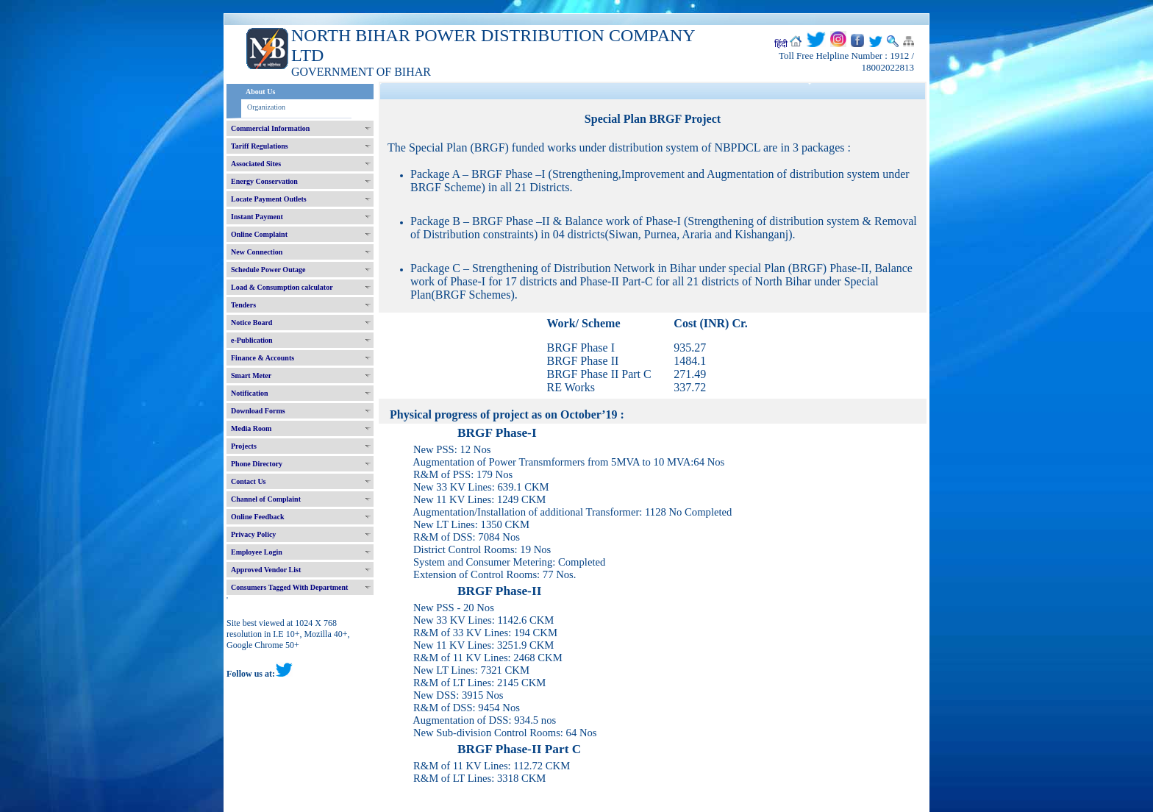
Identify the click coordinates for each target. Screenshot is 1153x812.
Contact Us (248, 481)
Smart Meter (251, 375)
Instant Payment (257, 217)
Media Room (251, 428)
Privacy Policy (253, 534)
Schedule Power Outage (268, 270)
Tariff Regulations (259, 146)
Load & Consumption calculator (282, 287)
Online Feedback (258, 517)
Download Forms (258, 411)
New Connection (256, 252)
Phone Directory (256, 464)
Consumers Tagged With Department (289, 587)
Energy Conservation (264, 181)
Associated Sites (256, 164)
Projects (244, 446)
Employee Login (256, 552)
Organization (266, 107)
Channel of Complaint (266, 499)
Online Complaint (259, 234)
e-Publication (252, 340)
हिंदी (781, 44)
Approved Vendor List (266, 570)
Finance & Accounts (262, 358)
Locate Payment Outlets (269, 199)
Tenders (243, 305)
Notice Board (251, 322)
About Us (260, 92)
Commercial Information (270, 128)
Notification (249, 393)
